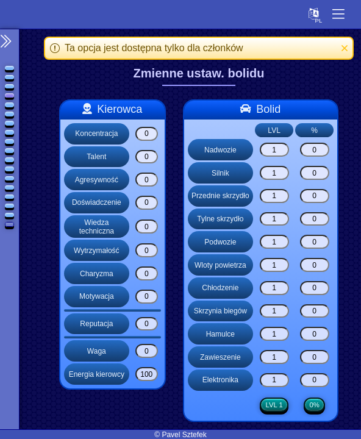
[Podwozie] (274, 242)
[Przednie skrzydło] (274, 196)
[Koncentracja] (146, 134)
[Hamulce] (274, 334)
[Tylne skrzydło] (274, 219)
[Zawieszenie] (274, 357)
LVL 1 (274, 405)
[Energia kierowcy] (146, 374)
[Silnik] (274, 173)
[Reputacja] (146, 324)
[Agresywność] (146, 180)
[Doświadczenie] (146, 203)
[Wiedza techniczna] (146, 227)
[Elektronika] (274, 380)
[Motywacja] (146, 297)
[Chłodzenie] (274, 288)
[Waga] (146, 351)
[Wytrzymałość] (146, 250)
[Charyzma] (146, 273)
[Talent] (146, 157)
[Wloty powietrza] (274, 265)
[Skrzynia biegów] (274, 311)
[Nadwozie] (274, 150)
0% (314, 405)
